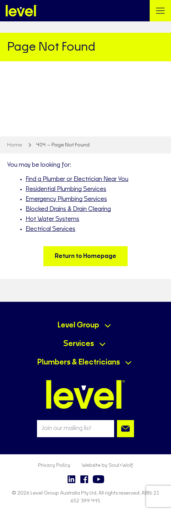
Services (78, 343)
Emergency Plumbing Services (66, 199)
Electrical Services (50, 229)
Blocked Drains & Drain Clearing (68, 209)
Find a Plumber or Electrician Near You (77, 179)
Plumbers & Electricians (78, 362)
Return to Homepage (85, 256)
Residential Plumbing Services (66, 189)
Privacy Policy (54, 465)
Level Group (78, 325)
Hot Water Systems (52, 219)
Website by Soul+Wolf (107, 465)
